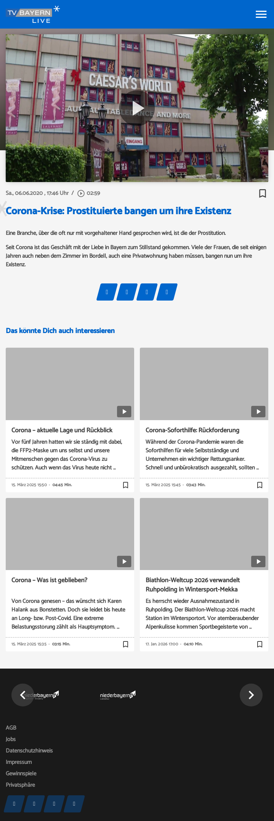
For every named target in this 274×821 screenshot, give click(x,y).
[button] (22, 695)
